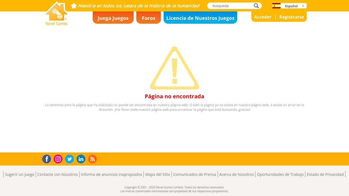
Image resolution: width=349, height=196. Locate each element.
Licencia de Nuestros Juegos (200, 18)
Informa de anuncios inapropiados (111, 174)
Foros (148, 18)
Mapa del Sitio (157, 174)
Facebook (48, 158)
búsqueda (258, 5)
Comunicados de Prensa (194, 174)
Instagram (58, 158)
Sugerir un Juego (19, 174)
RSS (93, 159)
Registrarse (291, 17)
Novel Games (56, 23)
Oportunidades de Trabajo (280, 174)
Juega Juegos (113, 18)
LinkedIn (82, 159)
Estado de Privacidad (325, 174)
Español (291, 6)
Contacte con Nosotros (57, 174)
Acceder (263, 17)
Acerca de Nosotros (236, 174)
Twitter (70, 159)
